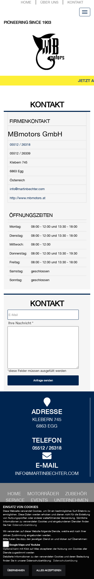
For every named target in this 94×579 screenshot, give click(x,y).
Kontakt (75, 2)
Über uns (49, 2)
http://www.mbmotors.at (27, 198)
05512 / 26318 (20, 144)
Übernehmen (16, 570)
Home (26, 2)
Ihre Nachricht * (20, 323)
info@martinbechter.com (27, 189)
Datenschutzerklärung (25, 525)
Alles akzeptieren (48, 570)
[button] (44, 493)
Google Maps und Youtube (24, 544)
